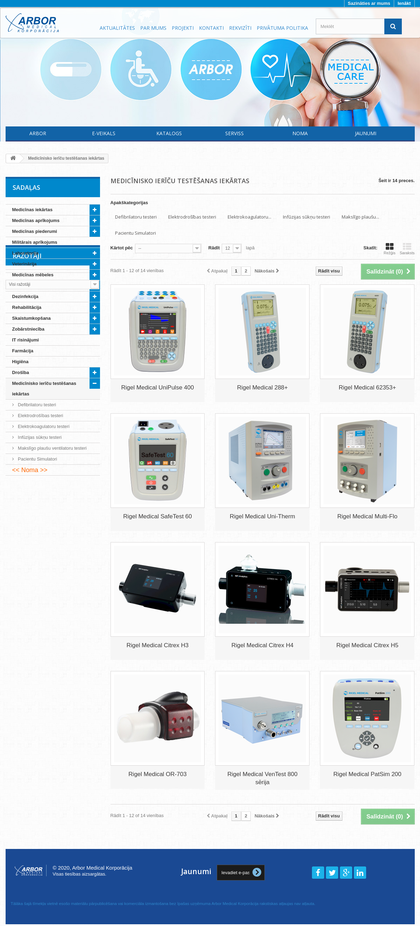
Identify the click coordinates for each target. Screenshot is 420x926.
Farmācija (23, 350)
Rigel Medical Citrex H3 (158, 645)
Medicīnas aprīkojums (36, 220)
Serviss (234, 133)
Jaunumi (365, 133)
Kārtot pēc (122, 247)
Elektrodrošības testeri (40, 415)
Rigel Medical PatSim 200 (367, 774)
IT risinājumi (25, 340)
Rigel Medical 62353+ (367, 387)
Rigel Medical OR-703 (157, 774)
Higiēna (20, 361)
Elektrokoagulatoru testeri (43, 426)
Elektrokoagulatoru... (249, 217)
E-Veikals (103, 133)
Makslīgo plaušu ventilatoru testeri (52, 448)
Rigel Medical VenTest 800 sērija (262, 778)
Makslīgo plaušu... (360, 217)
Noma (300, 133)
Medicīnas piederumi (34, 231)
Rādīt (214, 247)
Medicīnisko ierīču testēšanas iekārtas (44, 388)
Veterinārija (24, 264)
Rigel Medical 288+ (262, 387)
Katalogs (169, 133)
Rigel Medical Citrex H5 (367, 645)
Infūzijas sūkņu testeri (39, 437)
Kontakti (211, 28)
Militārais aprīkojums (34, 242)
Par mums (153, 28)
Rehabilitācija (27, 307)
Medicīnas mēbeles (33, 274)
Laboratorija (25, 253)
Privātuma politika (282, 28)
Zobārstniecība (28, 329)
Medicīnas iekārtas (32, 209)
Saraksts (407, 248)
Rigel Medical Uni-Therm (262, 516)
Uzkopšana (24, 285)
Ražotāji (27, 496)
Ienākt (404, 3)
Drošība (20, 372)
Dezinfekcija (25, 296)
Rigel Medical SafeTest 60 (157, 516)
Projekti (183, 28)
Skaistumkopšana (31, 318)
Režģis (390, 248)
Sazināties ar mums (369, 3)
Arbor (37, 133)
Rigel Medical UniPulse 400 (157, 387)
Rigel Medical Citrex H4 (263, 645)
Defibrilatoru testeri (36, 404)
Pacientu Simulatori (37, 459)
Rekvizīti (240, 28)
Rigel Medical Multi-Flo (367, 516)
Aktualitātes (117, 28)
